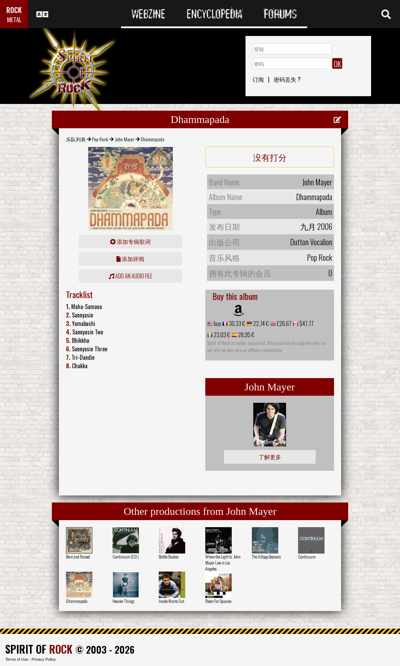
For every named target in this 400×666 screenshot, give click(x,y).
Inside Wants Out (171, 601)
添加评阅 (130, 258)
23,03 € (221, 335)
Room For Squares (218, 601)
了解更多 (270, 456)
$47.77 (306, 323)
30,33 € (236, 323)
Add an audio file (130, 276)
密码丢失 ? (287, 79)
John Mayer (124, 139)
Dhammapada (76, 601)
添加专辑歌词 (130, 241)
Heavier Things (123, 601)
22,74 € (260, 323)
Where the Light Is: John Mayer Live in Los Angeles (223, 563)
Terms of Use (16, 659)
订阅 (258, 79)
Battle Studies (168, 557)
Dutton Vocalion (311, 241)
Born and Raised (78, 557)
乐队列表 (76, 139)
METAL (14, 19)
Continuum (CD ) (126, 557)
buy (217, 323)
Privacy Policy (44, 659)
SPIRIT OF (38, 649)
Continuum (307, 557)
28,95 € (245, 335)
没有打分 (270, 156)
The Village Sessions (266, 557)
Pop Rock (100, 139)
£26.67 (283, 323)
